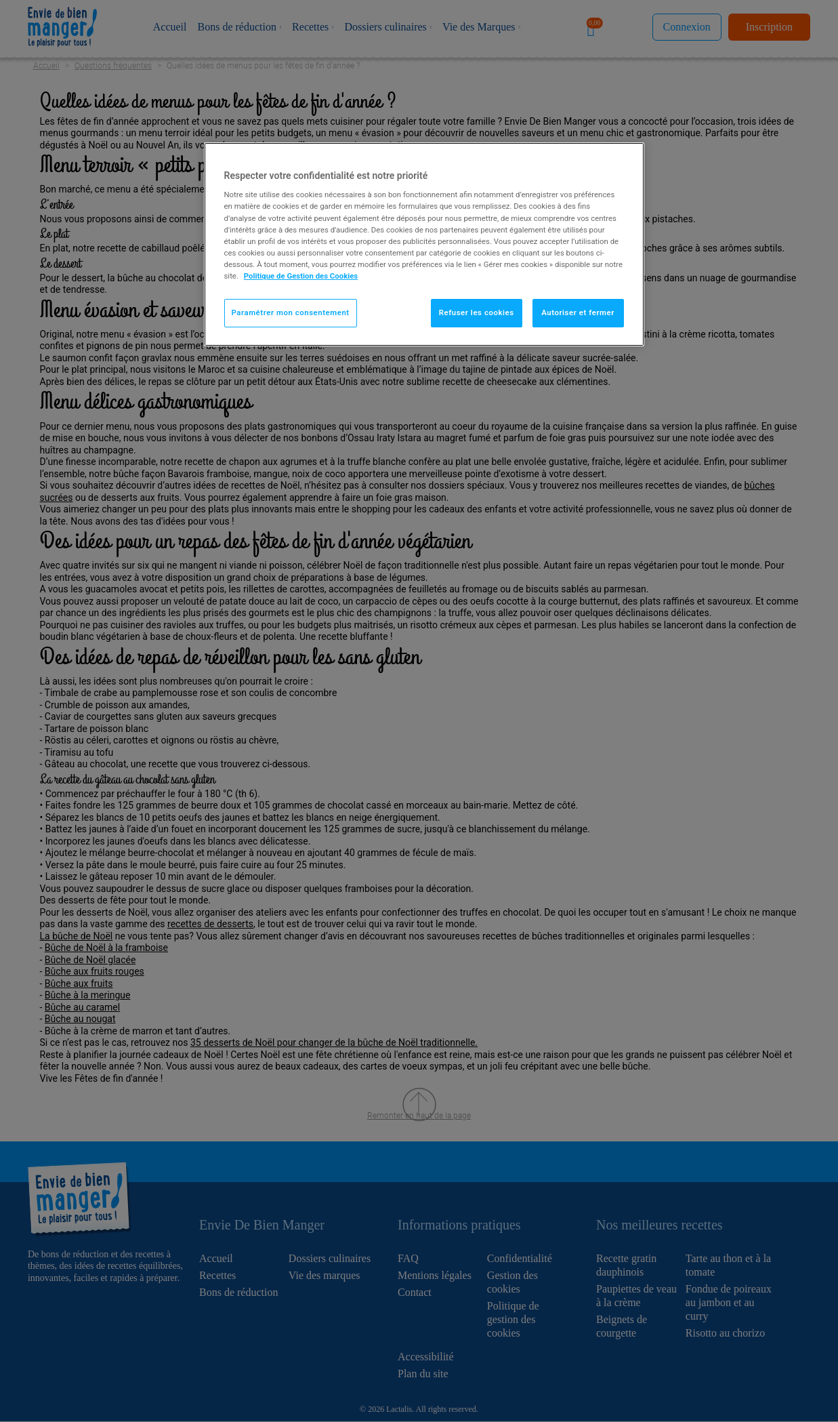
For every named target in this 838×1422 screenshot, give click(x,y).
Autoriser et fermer (577, 312)
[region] (424, 244)
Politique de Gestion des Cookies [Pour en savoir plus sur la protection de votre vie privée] (301, 276)
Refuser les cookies (476, 312)
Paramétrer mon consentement (291, 312)
